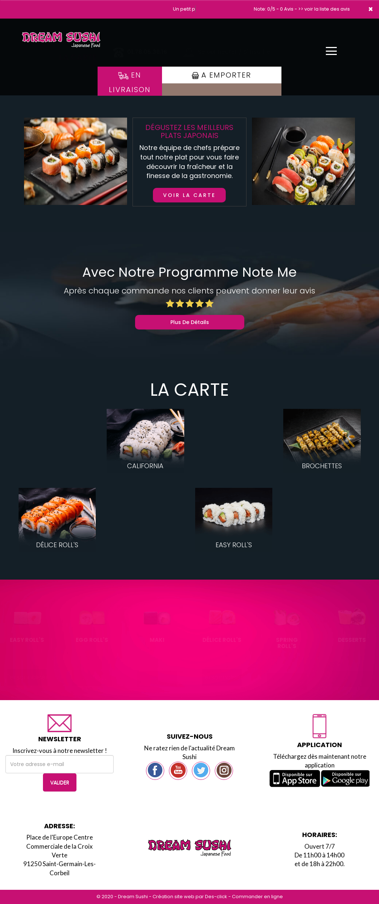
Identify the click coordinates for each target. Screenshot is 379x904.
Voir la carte (189, 195)
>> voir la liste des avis (324, 8)
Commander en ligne (257, 896)
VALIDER (59, 782)
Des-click (216, 896)
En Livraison (130, 82)
